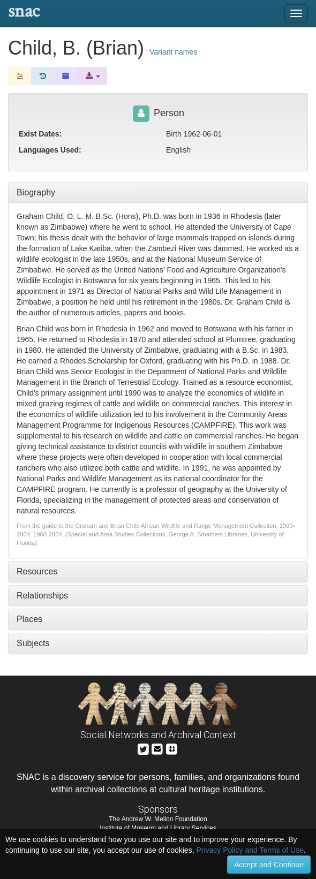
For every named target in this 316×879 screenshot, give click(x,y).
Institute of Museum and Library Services (158, 828)
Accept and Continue (269, 864)
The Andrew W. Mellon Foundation (158, 819)
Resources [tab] (37, 571)
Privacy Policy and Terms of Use (249, 850)
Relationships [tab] (42, 595)
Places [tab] (29, 619)
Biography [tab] (36, 192)
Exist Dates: (40, 134)
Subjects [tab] (33, 643)
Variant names (173, 52)
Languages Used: (50, 150)
